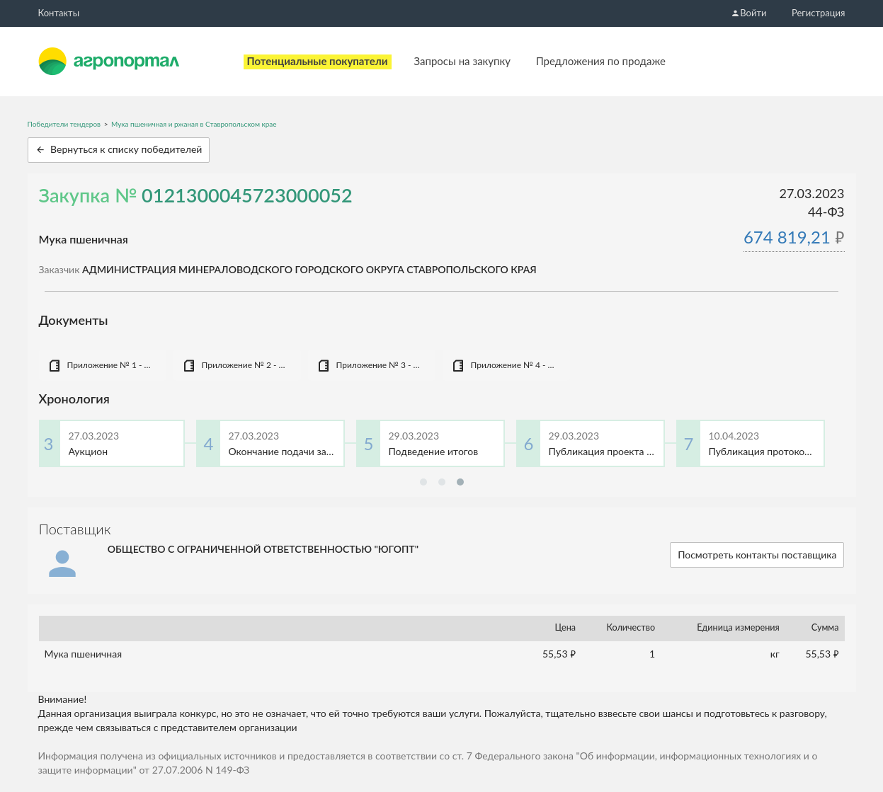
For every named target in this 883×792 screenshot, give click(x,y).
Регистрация (818, 12)
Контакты (59, 12)
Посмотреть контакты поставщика (757, 555)
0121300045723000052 (247, 195)
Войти (748, 12)
